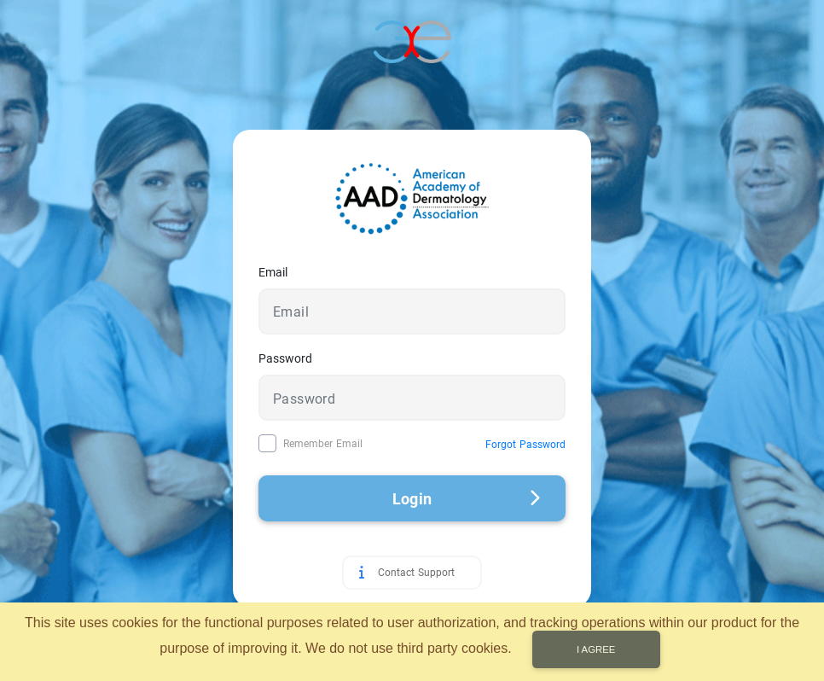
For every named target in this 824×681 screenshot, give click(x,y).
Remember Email (323, 444)
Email (272, 272)
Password (285, 358)
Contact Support (416, 573)
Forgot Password (525, 445)
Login (466, 499)
